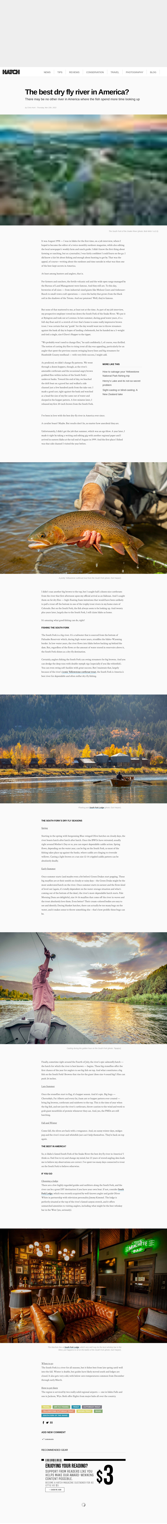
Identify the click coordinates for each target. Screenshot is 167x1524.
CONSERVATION (95, 72)
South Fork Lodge (96, 808)
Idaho (98, 1412)
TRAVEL (115, 72)
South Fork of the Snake (55, 1416)
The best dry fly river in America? (77, 92)
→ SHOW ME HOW (54, 1490)
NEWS (47, 72)
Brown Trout (84, 1412)
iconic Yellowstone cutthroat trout (79, 672)
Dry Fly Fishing (61, 1408)
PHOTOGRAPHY (134, 72)
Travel (46, 1408)
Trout (76, 1408)
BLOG (153, 72)
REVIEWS (74, 72)
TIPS (59, 72)
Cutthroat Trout (92, 1408)
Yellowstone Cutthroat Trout (58, 1412)
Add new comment (53, 1433)
